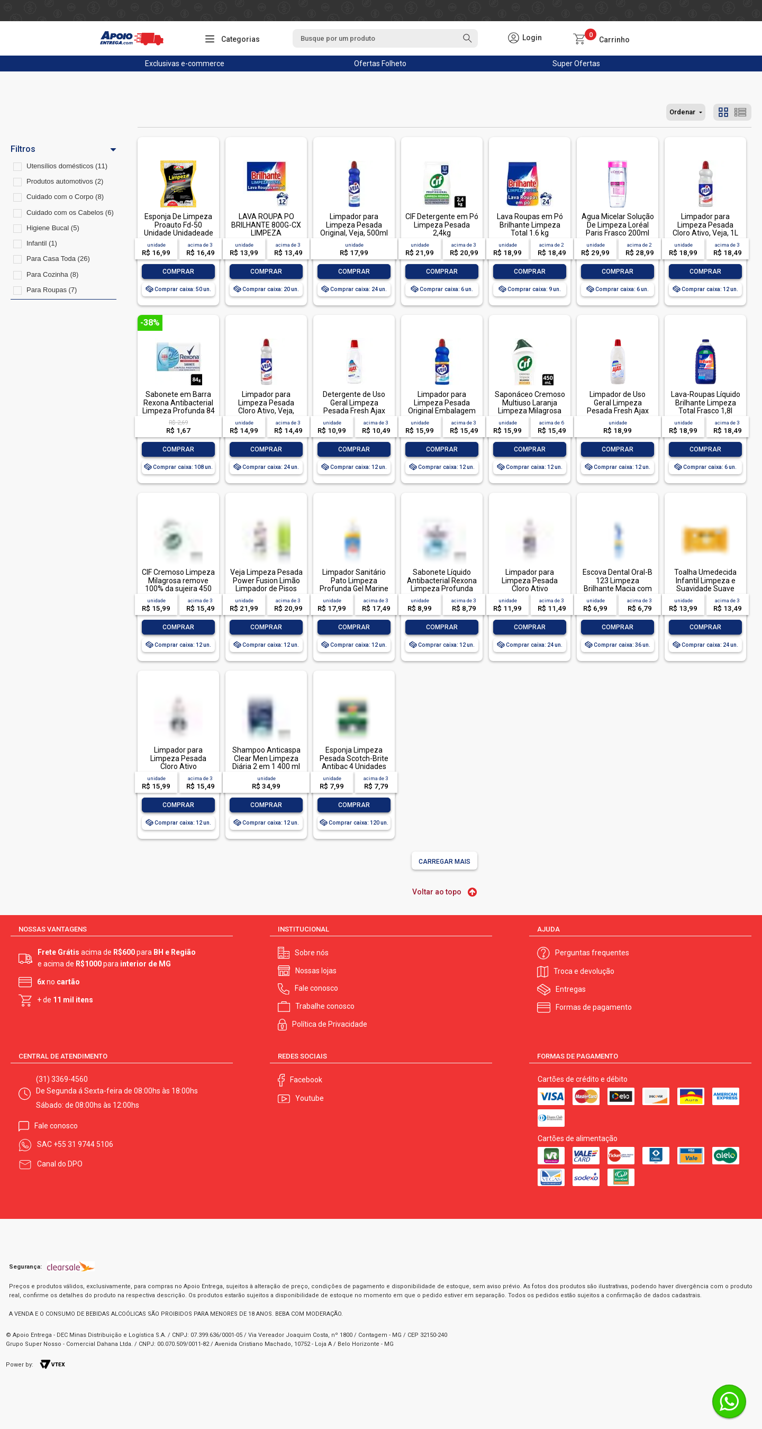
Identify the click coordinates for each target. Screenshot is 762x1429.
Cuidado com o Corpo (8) (65, 197)
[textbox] (385, 38)
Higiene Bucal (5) (52, 228)
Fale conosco (316, 988)
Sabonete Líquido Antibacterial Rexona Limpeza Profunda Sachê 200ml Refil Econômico (442, 588)
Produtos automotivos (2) (64, 181)
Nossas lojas (316, 970)
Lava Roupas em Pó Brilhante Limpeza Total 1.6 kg (530, 224)
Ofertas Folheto (380, 63)
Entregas (571, 989)
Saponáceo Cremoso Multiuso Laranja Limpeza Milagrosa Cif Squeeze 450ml (530, 406)
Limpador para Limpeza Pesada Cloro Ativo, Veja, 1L (705, 224)
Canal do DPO (60, 1164)
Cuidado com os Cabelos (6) (70, 212)
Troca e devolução (584, 971)
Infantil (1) (41, 243)
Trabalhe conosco (325, 1006)
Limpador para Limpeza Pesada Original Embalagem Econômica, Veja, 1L (442, 406)
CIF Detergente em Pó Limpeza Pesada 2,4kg (441, 224)
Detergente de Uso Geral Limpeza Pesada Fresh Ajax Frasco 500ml (354, 406)
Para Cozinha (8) (52, 274)
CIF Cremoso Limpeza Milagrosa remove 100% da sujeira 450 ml (178, 584)
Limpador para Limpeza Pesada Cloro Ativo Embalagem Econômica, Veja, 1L (179, 766)
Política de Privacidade (329, 1024)
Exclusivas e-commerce (184, 63)
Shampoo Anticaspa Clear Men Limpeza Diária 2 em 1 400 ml (266, 758)
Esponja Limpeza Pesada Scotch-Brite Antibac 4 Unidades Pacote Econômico (354, 762)
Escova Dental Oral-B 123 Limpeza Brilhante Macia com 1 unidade (617, 584)
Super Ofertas (576, 63)
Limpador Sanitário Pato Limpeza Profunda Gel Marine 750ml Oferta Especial (354, 588)
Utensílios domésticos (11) (66, 166)
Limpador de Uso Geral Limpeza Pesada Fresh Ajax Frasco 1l (618, 406)
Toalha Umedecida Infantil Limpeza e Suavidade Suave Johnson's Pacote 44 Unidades (705, 588)
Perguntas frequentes (592, 952)
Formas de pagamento (594, 1007)
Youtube (309, 1098)
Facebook (306, 1079)
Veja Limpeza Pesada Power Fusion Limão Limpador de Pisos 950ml (266, 584)
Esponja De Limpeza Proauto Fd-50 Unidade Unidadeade (178, 224)
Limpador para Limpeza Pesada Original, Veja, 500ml (354, 224)
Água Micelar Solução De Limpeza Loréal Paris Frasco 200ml (618, 224)
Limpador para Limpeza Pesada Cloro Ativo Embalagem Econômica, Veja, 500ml (530, 592)
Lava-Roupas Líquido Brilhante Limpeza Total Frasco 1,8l (705, 402)
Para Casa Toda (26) (58, 259)
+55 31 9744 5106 (83, 1144)
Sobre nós (312, 952)
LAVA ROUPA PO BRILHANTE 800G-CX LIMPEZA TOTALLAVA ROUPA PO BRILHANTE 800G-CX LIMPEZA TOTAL (266, 236)
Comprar (178, 271)
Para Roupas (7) (51, 290)
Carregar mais (444, 861)
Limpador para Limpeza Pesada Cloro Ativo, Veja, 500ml (266, 406)
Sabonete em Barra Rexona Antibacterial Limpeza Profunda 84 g (178, 406)
